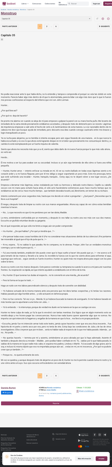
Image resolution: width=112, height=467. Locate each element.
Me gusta (7, 393)
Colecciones (50, 4)
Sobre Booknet (32, 440)
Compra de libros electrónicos (33, 435)
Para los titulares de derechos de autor (8, 439)
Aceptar (102, 459)
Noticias (4, 435)
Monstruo (23, 9)
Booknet (3, 9)
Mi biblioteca (63, 4)
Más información (84, 459)
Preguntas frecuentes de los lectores (8, 444)
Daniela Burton (8, 388)
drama (41, 396)
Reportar (56, 403)
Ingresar (96, 4)
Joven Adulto (51, 390)
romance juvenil (56, 393)
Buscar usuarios (32, 443)
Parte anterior (9, 26)
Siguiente (104, 26)
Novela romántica (13, 9)
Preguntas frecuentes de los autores (8, 449)
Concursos (36, 4)
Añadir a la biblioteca (86, 391)
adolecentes (66, 393)
